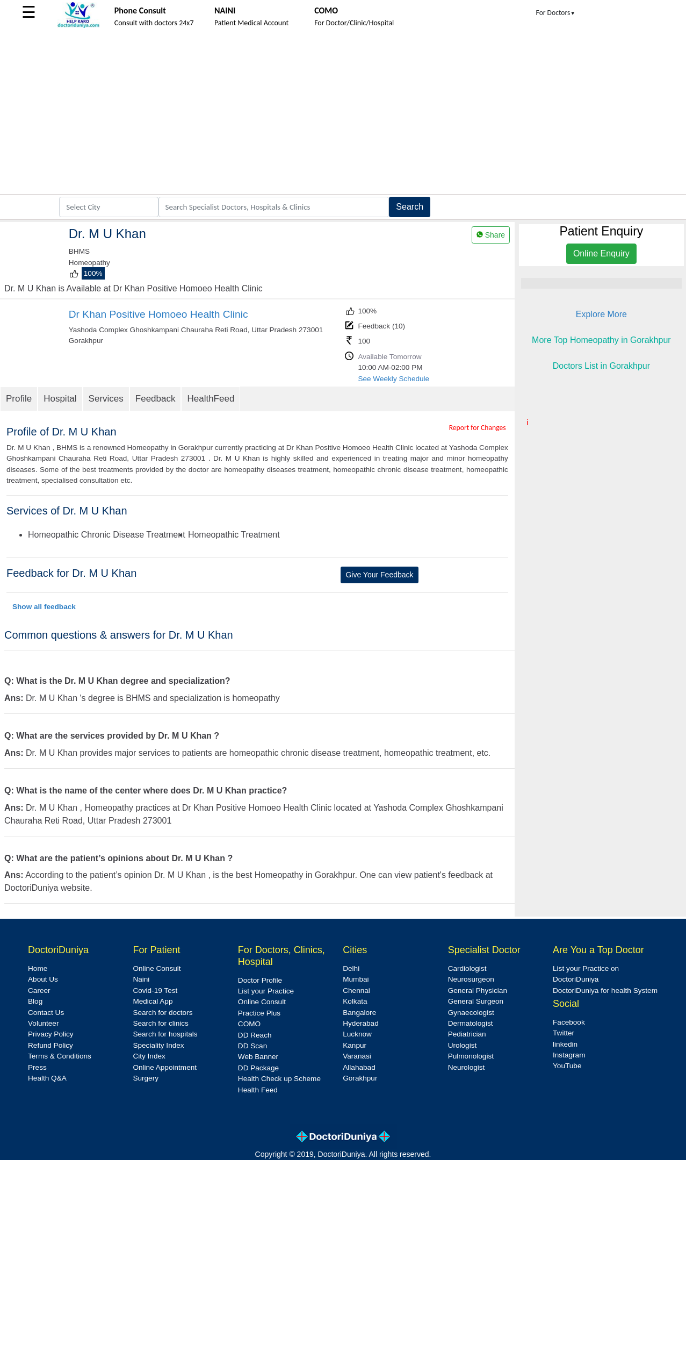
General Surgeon (476, 1001)
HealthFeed (210, 399)
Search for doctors (162, 1013)
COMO (249, 1024)
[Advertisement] (343, 113)
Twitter (563, 1033)
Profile (19, 399)
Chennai (356, 990)
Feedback (155, 399)
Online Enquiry (601, 253)
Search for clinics (161, 1023)
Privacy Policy (51, 1034)
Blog (35, 1001)
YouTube (567, 1066)
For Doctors (556, 12)
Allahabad (359, 1067)
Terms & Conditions (59, 1056)
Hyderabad (361, 1023)
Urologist (462, 1045)
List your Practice (266, 991)
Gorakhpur (360, 1078)
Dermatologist (470, 1023)
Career (39, 990)
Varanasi (357, 1056)
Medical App (152, 1001)
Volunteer (43, 1023)
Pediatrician (467, 1034)
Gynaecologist (471, 1013)
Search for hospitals (165, 1034)
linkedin (565, 1044)
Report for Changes (477, 427)
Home (37, 968)
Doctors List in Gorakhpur (601, 365)
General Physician (477, 990)
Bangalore (359, 1013)
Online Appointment (165, 1067)
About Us (43, 979)
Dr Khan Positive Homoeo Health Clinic (158, 314)
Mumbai (356, 979)
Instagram (569, 1055)
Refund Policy (50, 1045)
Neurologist (466, 1067)
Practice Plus (259, 1013)
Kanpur (354, 1045)
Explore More (601, 314)
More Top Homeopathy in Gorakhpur (601, 340)
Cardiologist (467, 968)
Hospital (60, 399)
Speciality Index (158, 1045)
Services (106, 399)
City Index (149, 1056)
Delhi (351, 968)
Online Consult (156, 968)
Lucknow (357, 1034)
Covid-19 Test (155, 990)
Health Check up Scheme (279, 1079)
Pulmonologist (471, 1056)
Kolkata (355, 1001)
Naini (141, 979)
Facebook (569, 1022)
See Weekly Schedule (393, 379)
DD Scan (252, 1046)
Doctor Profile (260, 980)
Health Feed (258, 1090)
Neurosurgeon (471, 979)
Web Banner (258, 1057)
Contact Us (46, 1013)
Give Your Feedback (379, 574)
